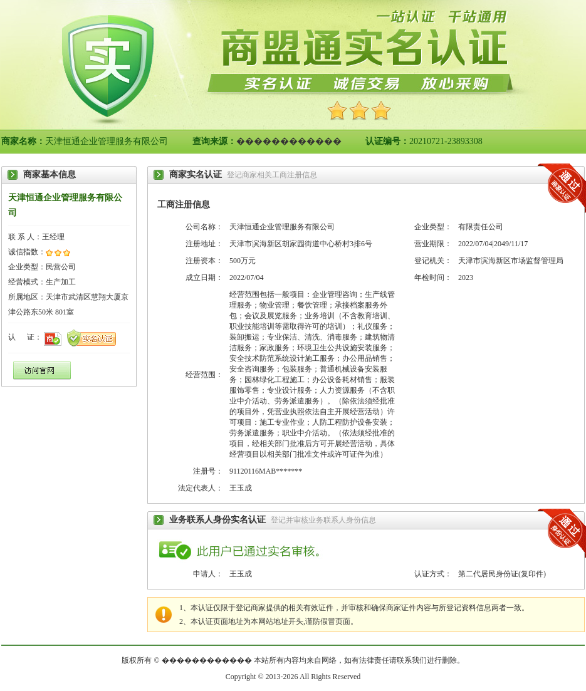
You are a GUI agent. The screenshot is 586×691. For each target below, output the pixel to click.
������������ (289, 141)
